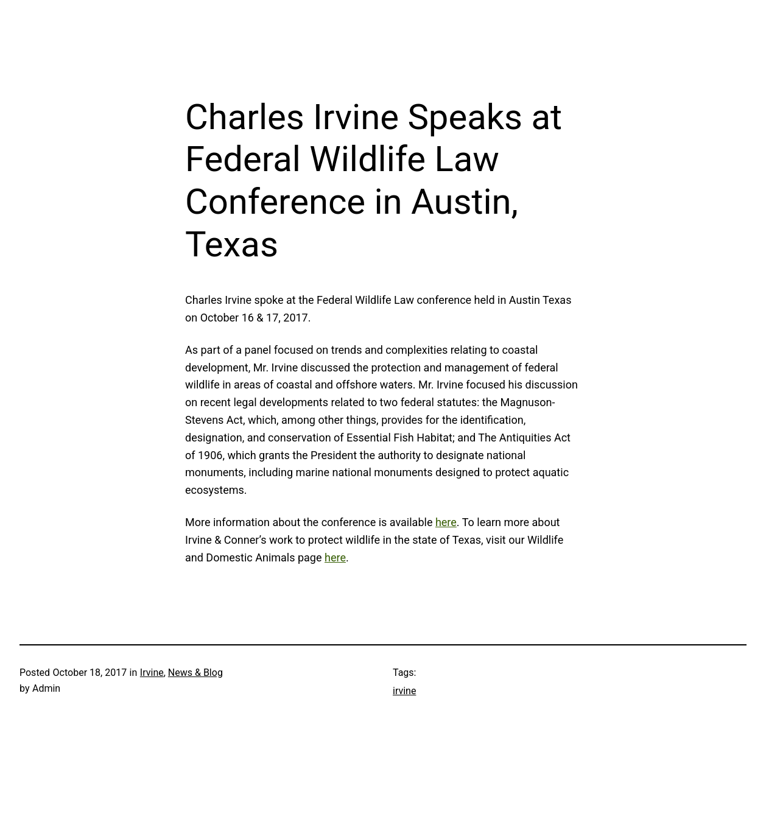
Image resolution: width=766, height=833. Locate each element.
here (446, 522)
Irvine (152, 672)
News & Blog (195, 672)
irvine (404, 691)
